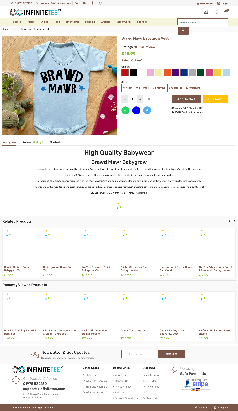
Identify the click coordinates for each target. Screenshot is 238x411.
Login (222, 3)
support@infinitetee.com (53, 3)
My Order (149, 380)
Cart (147, 392)
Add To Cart (186, 99)
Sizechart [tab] (55, 142)
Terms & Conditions (125, 398)
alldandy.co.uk (93, 375)
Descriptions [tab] (9, 142)
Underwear (124, 22)
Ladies (44, 22)
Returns (118, 392)
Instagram (221, 407)
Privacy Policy (122, 386)
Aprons (105, 22)
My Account (151, 375)
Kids (57, 22)
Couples (142, 22)
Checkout (150, 398)
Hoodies (90, 22)
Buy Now (215, 99)
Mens (31, 22)
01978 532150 (21, 3)
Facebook (202, 407)
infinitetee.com (93, 392)
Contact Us (120, 380)
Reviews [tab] (32, 142)
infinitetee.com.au (95, 386)
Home (17, 22)
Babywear (72, 22)
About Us (119, 375)
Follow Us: (81, 3)
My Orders (204, 3)
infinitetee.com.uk (95, 380)
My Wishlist (151, 386)
